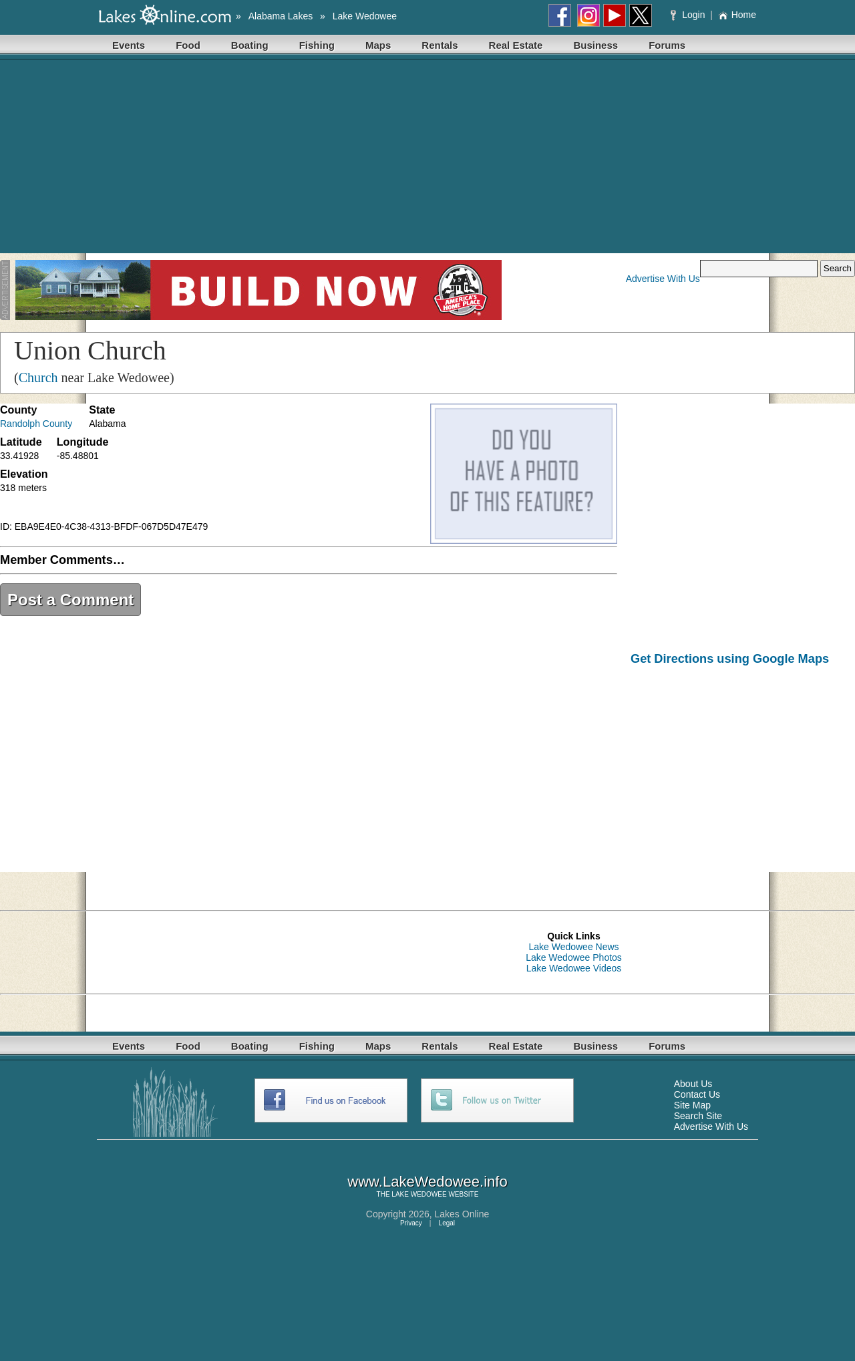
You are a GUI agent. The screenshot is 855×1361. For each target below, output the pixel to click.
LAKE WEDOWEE (418, 1194)
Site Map (692, 1105)
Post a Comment (70, 600)
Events (128, 45)
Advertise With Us (663, 278)
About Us (693, 1083)
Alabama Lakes (280, 16)
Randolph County (36, 423)
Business (595, 45)
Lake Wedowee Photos (574, 957)
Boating (250, 45)
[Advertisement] (427, 159)
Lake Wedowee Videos (574, 968)
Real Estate (516, 45)
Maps (378, 45)
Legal (447, 1223)
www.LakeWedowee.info (427, 1181)
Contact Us (697, 1094)
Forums (667, 45)
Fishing (317, 45)
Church (38, 377)
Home (737, 14)
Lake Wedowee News (573, 946)
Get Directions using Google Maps (730, 658)
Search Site (698, 1115)
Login (689, 14)
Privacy (411, 1223)
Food (188, 45)
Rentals (439, 45)
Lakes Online (462, 1214)
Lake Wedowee (365, 16)
